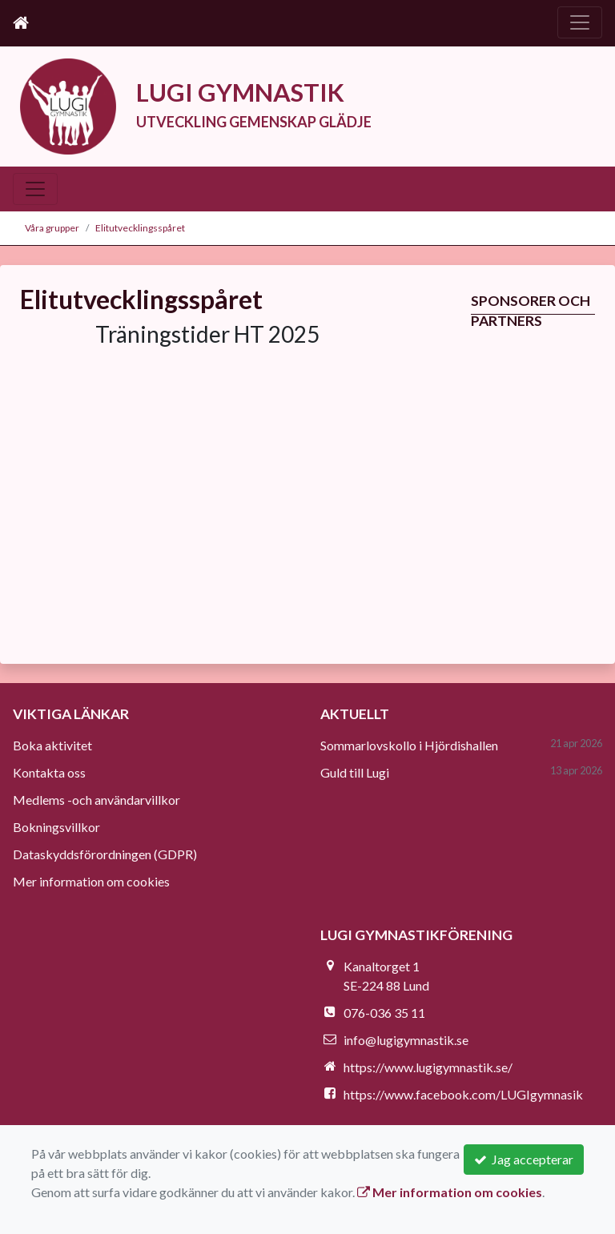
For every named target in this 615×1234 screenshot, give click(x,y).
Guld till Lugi (354, 772)
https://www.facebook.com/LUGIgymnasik (463, 1094)
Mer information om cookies (91, 881)
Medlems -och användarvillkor (96, 799)
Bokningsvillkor (56, 826)
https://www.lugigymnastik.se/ (428, 1067)
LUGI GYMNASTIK (240, 92)
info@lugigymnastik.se (406, 1039)
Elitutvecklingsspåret (140, 228)
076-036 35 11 (384, 1012)
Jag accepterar (523, 1159)
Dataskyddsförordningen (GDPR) (105, 854)
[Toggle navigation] (579, 22)
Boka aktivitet (52, 745)
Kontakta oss (49, 772)
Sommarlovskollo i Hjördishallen (409, 745)
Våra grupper (52, 228)
